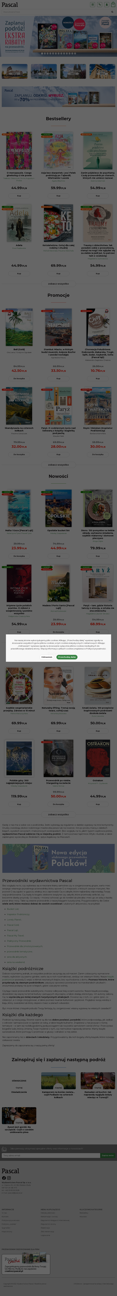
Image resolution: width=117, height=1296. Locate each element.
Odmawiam (46, 657)
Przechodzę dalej (67, 657)
